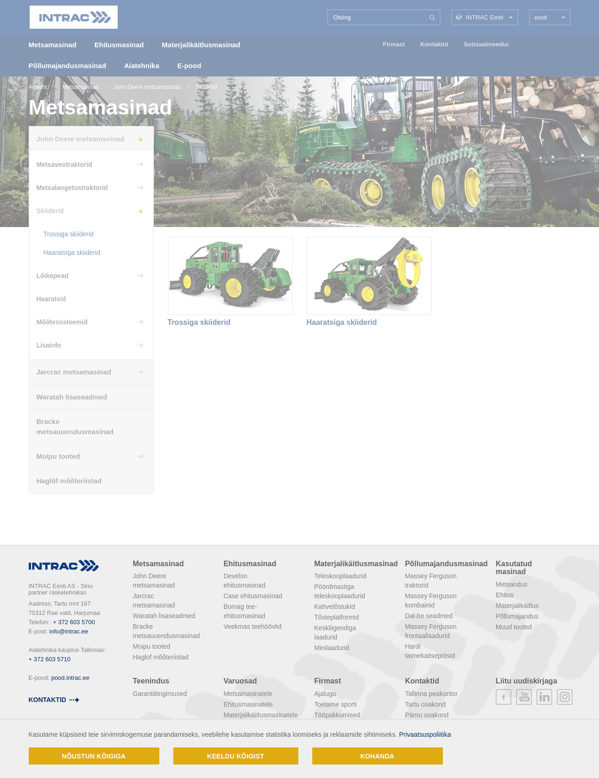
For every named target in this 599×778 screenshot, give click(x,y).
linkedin (544, 697)
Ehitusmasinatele (248, 704)
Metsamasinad (158, 564)
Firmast (327, 681)
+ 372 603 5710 (50, 659)
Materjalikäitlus (517, 605)
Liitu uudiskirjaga (526, 681)
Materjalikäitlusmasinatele (260, 715)
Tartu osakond (425, 704)
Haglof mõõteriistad (161, 657)
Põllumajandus (517, 616)
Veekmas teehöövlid (252, 626)
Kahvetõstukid (334, 606)
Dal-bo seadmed (429, 616)
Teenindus (151, 681)
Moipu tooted (151, 646)
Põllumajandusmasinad (446, 564)
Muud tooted (514, 627)
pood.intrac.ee (70, 677)
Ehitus (505, 595)
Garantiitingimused (160, 693)
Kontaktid (47, 699)
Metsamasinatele (247, 693)
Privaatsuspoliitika (425, 734)
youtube (524, 697)
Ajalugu (325, 693)
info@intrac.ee (68, 631)
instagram (565, 697)
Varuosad (240, 681)
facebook (503, 697)
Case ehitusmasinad (252, 596)
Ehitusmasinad (249, 564)
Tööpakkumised (337, 715)
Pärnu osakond (426, 715)
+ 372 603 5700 (74, 622)
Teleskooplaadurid (340, 576)
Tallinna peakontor (431, 693)
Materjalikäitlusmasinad (356, 564)
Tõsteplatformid (336, 617)
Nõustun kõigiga (94, 756)
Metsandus (511, 584)
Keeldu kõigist (235, 756)
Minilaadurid (331, 647)
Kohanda (377, 756)
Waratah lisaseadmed (164, 616)
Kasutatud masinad (514, 568)
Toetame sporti (335, 704)
